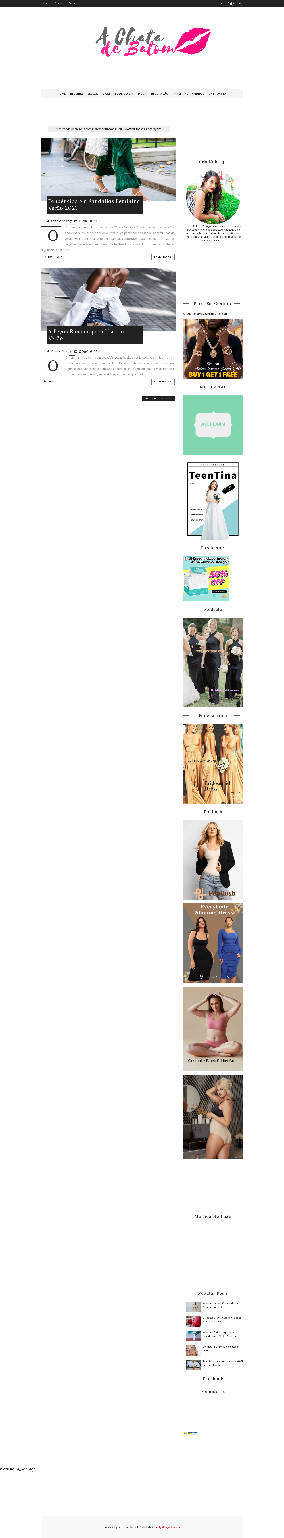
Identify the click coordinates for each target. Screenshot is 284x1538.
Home (47, 3)
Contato (59, 3)
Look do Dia (124, 93)
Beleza (92, 93)
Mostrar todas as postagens (143, 129)
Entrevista (217, 93)
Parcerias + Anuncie (188, 93)
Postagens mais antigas (159, 398)
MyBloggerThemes (169, 1527)
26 (95, 351)
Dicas (106, 93)
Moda (142, 93)
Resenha (76, 93)
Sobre (72, 3)
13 (95, 221)
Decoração (159, 93)
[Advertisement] (129, 115)
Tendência (53, 257)
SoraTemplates (127, 1527)
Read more (163, 257)
